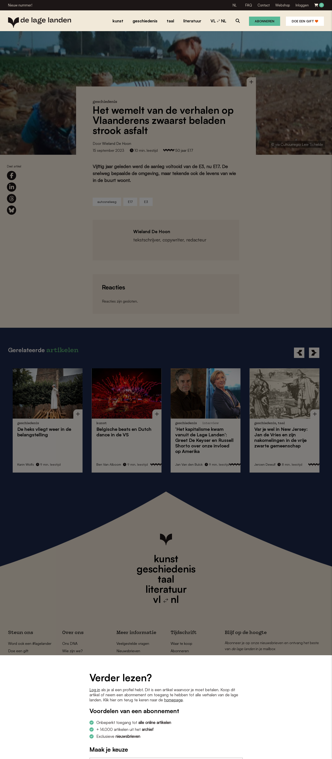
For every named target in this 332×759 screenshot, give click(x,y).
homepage (173, 699)
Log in (94, 689)
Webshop (282, 5)
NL (235, 5)
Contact (264, 5)
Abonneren (264, 21)
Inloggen (302, 5)
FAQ (248, 5)
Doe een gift (305, 21)
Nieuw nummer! (20, 5)
